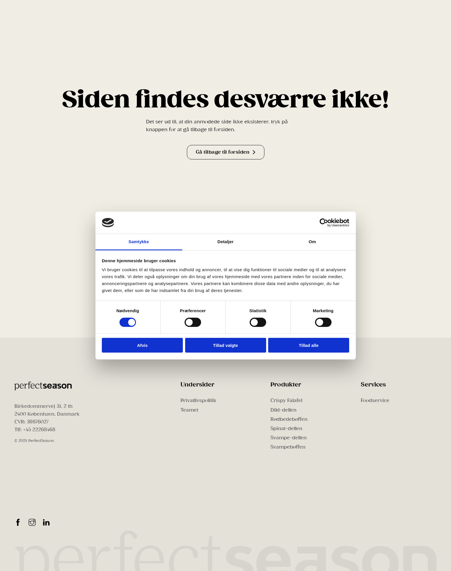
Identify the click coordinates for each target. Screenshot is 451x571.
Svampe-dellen (288, 437)
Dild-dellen (283, 410)
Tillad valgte (225, 345)
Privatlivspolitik (198, 400)
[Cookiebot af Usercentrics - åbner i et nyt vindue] (324, 222)
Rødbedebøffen (289, 419)
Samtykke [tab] (138, 241)
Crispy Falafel (286, 400)
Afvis (142, 345)
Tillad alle (309, 345)
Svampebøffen (287, 447)
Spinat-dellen (286, 428)
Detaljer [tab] (226, 241)
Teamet (189, 410)
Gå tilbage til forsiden (225, 152)
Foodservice (375, 400)
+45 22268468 (39, 429)
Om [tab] (312, 241)
